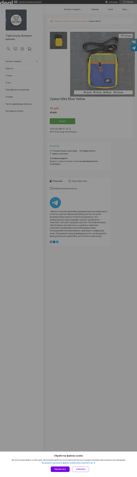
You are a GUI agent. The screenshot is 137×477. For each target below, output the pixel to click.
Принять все (60, 469)
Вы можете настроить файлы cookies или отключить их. (67, 463)
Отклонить (80, 469)
